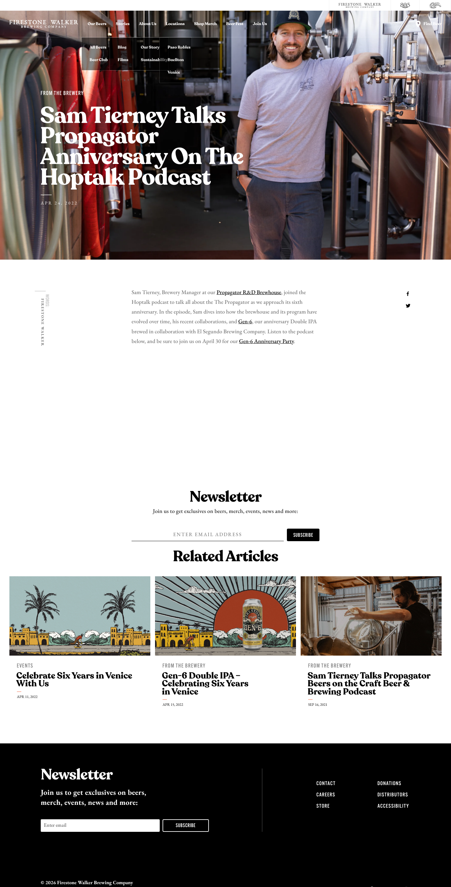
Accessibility (393, 806)
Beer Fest (234, 24)
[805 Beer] (405, 5)
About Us (148, 24)
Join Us (260, 24)
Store (323, 806)
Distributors (392, 795)
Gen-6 (245, 322)
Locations (175, 24)
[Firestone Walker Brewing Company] (360, 5)
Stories (123, 24)
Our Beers (97, 24)
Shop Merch (205, 24)
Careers (325, 795)
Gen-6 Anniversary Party (266, 342)
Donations (389, 783)
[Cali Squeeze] (435, 5)
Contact (325, 783)
